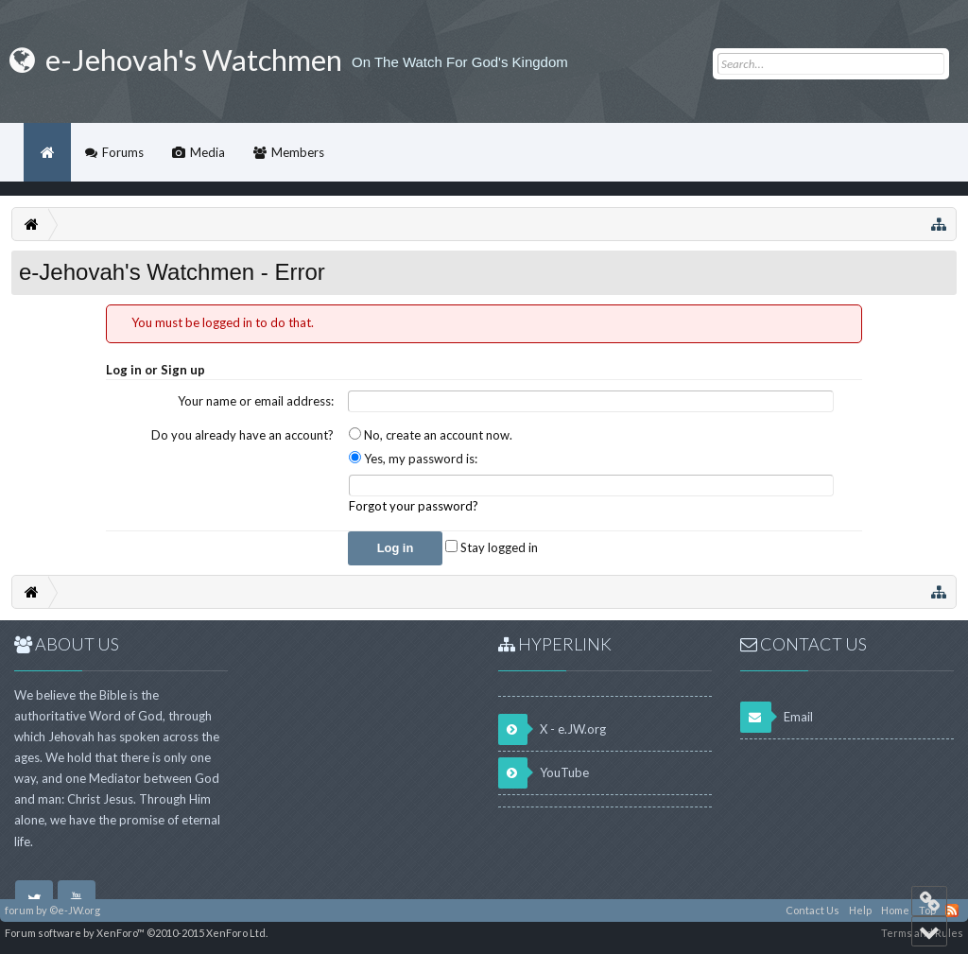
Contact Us (812, 910)
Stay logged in (491, 547)
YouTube (543, 773)
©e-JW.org (74, 910)
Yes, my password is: (413, 458)
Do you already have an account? (242, 434)
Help (860, 910)
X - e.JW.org (552, 729)
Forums (123, 152)
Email (776, 717)
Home (47, 152)
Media (207, 152)
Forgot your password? (413, 505)
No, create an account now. (430, 434)
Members (297, 152)
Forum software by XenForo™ (136, 933)
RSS (952, 910)
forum (19, 910)
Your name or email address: (256, 400)
